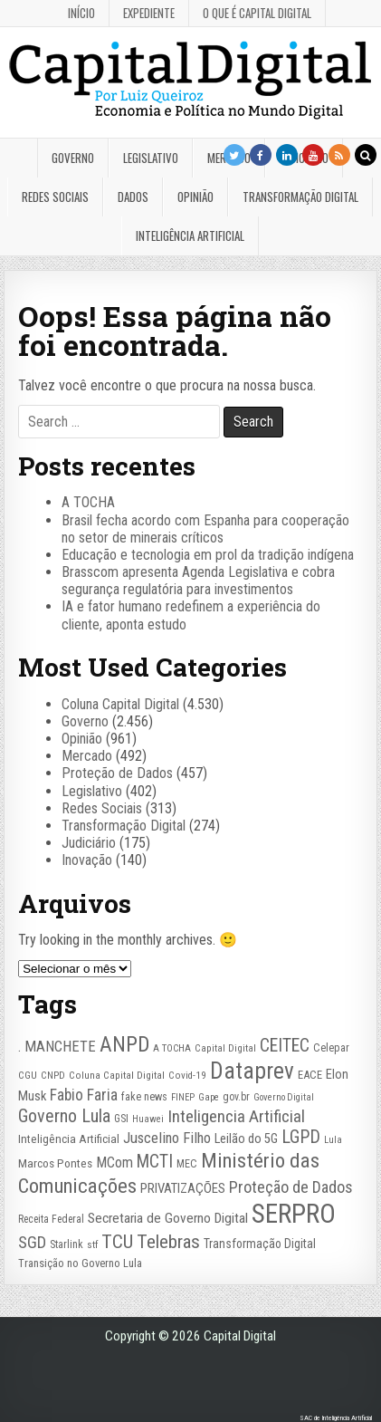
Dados (133, 196)
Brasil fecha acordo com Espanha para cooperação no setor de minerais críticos (205, 529)
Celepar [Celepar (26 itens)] (331, 1048)
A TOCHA (88, 502)
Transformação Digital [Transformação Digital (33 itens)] (260, 1243)
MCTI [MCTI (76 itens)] (155, 1161)
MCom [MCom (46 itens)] (114, 1162)
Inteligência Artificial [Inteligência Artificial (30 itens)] (68, 1139)
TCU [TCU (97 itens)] (117, 1241)
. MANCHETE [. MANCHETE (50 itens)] (57, 1046)
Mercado (87, 755)
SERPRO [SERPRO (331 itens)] (294, 1213)
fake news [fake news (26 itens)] (144, 1097)
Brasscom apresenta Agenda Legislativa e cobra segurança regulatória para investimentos (198, 580)
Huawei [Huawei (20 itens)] (148, 1119)
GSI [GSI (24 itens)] (121, 1118)
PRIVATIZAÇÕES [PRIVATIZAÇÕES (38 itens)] (182, 1188)
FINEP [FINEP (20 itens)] (183, 1097)
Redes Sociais (55, 196)
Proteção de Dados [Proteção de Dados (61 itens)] (291, 1186)
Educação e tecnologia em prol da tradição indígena (208, 554)
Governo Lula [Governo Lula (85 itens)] (64, 1116)
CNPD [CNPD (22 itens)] (53, 1075)
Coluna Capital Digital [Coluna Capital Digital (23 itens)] (117, 1075)
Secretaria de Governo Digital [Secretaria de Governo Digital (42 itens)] (168, 1218)
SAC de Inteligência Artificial (336, 1418)
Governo (73, 158)
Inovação (87, 860)
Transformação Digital (300, 196)
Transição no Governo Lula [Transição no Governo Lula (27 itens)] (80, 1263)
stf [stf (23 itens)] (92, 1244)
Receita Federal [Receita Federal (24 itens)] (51, 1219)
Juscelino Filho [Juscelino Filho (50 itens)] (167, 1138)
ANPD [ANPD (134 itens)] (124, 1044)
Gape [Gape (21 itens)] (208, 1097)
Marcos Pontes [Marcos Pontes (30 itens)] (55, 1163)
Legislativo (150, 158)
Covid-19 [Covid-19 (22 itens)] (187, 1075)
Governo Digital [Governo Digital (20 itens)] (283, 1097)
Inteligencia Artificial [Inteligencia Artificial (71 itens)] (236, 1116)
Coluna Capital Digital (120, 704)
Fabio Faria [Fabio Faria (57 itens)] (84, 1095)
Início (81, 13)
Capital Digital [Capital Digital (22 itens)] (225, 1048)
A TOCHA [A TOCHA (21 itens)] (172, 1048)
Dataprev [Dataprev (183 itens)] (252, 1071)
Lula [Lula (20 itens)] (333, 1140)
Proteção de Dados (117, 773)
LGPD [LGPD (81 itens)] (300, 1137)
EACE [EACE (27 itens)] (310, 1074)
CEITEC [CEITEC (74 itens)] (285, 1045)
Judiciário (89, 842)
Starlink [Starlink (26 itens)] (66, 1244)
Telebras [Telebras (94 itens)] (168, 1242)
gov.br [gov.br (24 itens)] (236, 1097)
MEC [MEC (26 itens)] (186, 1164)
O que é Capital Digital (257, 13)
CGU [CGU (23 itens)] (27, 1075)
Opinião (195, 196)
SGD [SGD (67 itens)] (32, 1243)
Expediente (149, 13)
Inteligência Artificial (190, 235)
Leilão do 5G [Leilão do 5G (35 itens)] (246, 1139)
